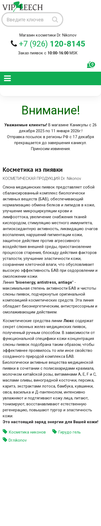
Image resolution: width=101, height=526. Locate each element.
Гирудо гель (69, 432)
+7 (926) (52, 43)
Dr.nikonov (18, 440)
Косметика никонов (27, 432)
